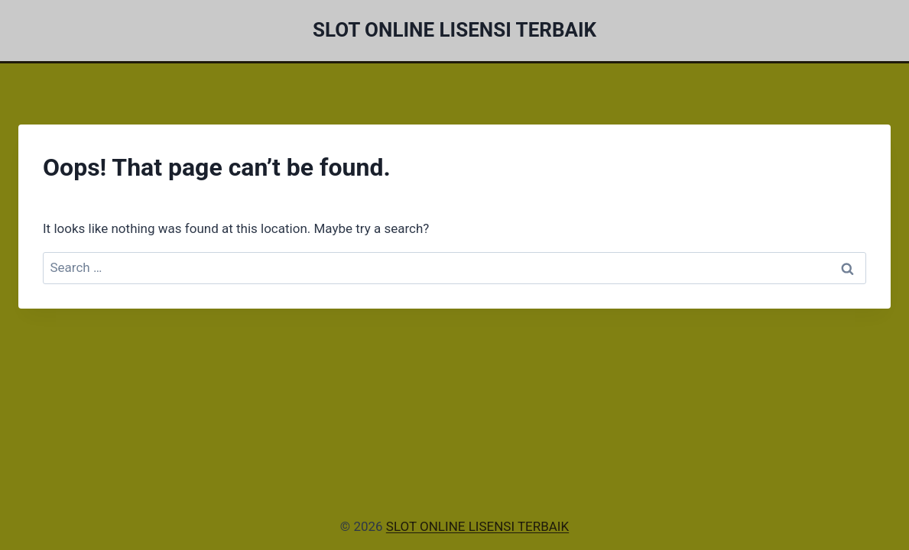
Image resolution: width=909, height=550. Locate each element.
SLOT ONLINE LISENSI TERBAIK (477, 526)
